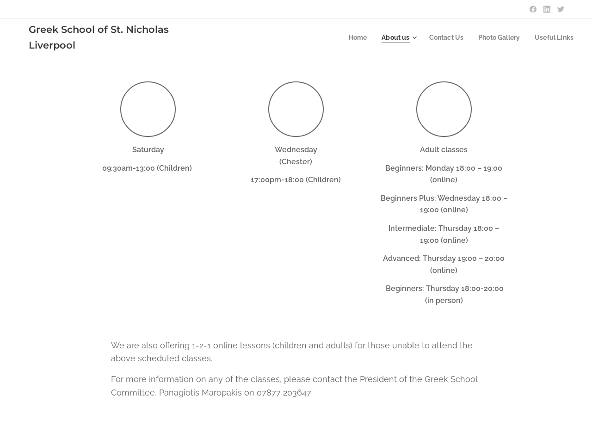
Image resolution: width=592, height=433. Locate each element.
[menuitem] (349, 37)
